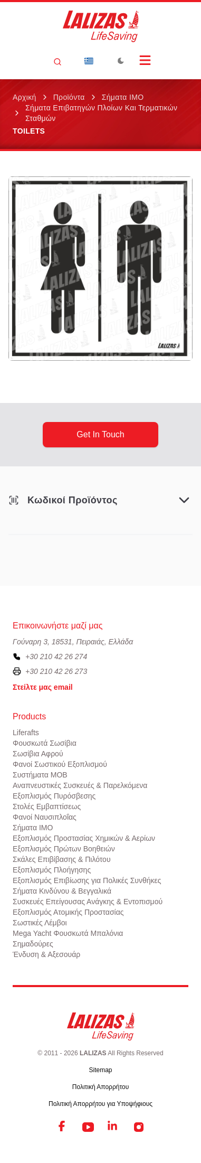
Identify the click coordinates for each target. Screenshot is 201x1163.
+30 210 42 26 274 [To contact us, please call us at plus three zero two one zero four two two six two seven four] (56, 656)
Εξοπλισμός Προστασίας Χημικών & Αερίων (84, 838)
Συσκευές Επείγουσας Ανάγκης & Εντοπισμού (87, 901)
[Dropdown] (89, 60)
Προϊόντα (69, 97)
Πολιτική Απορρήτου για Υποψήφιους (100, 1104)
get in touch (100, 434)
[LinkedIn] (113, 1127)
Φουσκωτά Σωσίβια (44, 743)
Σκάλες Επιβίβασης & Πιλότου (62, 859)
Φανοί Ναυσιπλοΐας (44, 817)
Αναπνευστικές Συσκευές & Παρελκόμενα (80, 785)
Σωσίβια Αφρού (38, 753)
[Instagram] (138, 1127)
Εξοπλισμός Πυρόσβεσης (54, 796)
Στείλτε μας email (43, 687)
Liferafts (26, 732)
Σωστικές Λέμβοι (40, 922)
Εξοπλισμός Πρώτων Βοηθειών (64, 849)
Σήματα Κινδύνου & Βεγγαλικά (62, 891)
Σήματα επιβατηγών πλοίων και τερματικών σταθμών (101, 113)
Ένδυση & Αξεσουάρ (46, 954)
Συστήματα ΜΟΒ (40, 775)
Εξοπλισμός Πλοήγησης (52, 870)
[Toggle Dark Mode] (120, 60)
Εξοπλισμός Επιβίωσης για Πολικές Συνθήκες (87, 880)
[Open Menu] (145, 60)
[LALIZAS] (101, 26)
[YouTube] (88, 1127)
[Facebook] (62, 1127)
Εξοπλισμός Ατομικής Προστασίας (68, 912)
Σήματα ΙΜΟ (123, 97)
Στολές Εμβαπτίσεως (47, 806)
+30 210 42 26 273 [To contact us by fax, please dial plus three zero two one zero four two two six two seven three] (56, 671)
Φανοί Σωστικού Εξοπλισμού (60, 764)
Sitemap (100, 1070)
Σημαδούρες (33, 944)
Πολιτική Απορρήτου (100, 1087)
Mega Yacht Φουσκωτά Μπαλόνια (68, 933)
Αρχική (24, 97)
